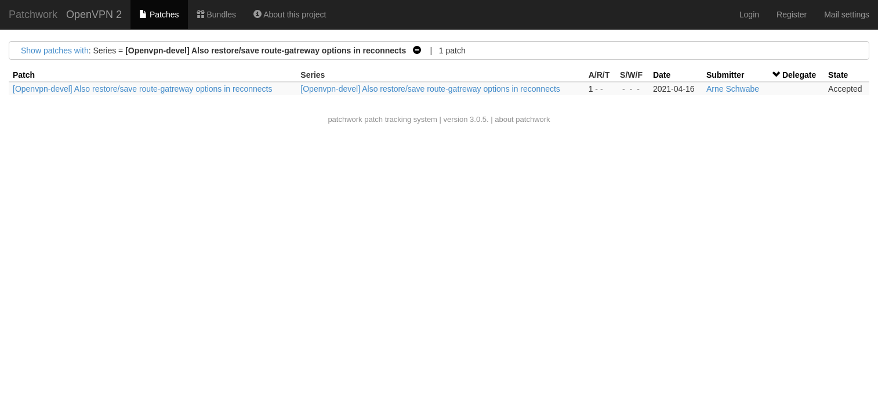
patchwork (345, 119)
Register (792, 14)
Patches (159, 14)
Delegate (799, 75)
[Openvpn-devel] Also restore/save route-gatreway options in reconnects (142, 88)
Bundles (216, 14)
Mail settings (846, 14)
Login (749, 14)
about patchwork (522, 119)
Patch (24, 75)
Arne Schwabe (732, 88)
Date (661, 75)
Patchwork (33, 14)
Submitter (725, 75)
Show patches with (55, 50)
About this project (289, 14)
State (838, 75)
